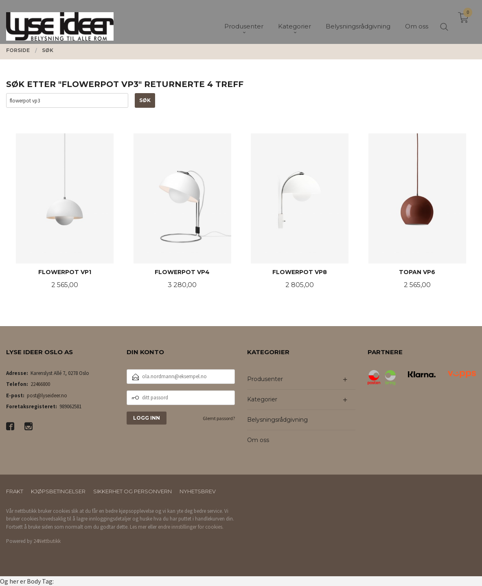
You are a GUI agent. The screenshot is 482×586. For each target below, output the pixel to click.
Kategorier (262, 399)
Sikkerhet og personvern (132, 491)
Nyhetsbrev (198, 491)
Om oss (258, 440)
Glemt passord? (219, 418)
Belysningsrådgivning (277, 419)
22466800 (40, 384)
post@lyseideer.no (47, 395)
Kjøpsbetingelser (58, 491)
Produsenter (265, 379)
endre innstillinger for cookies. (190, 526)
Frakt (14, 491)
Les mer (138, 526)
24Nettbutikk (47, 541)
